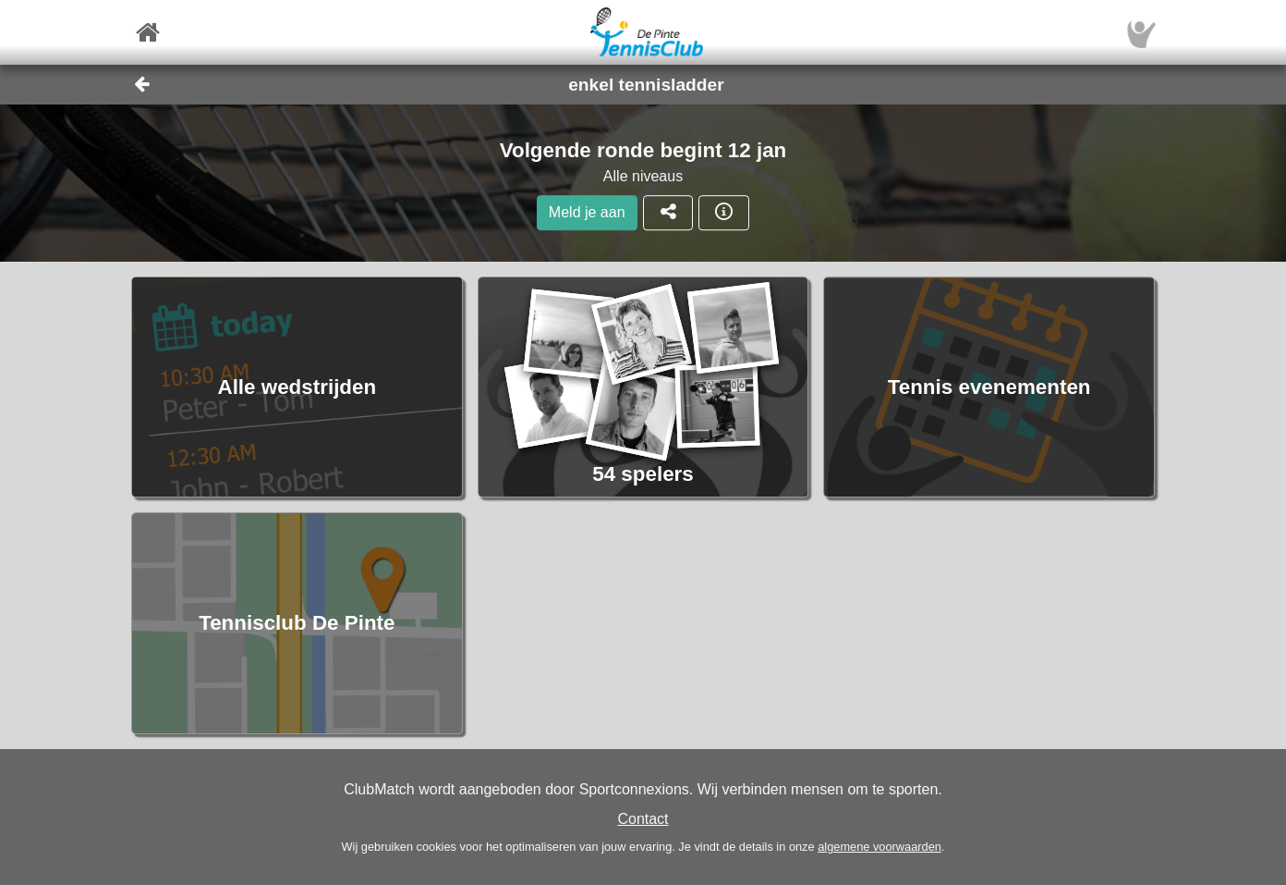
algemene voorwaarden (879, 847)
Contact (642, 819)
